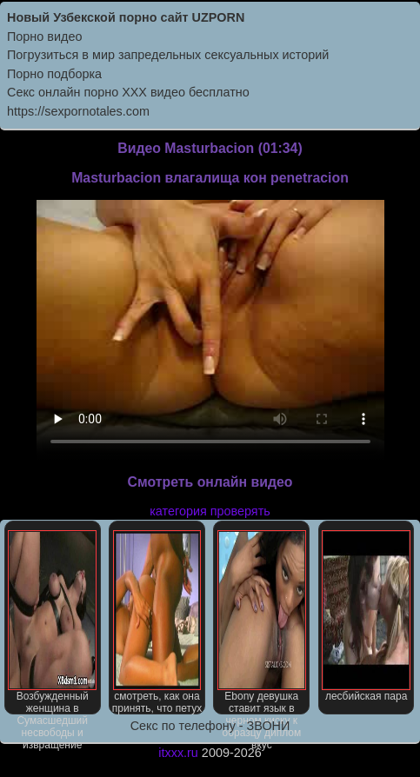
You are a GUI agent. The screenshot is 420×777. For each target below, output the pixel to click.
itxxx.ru (178, 753)
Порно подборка (54, 74)
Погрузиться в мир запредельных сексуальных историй (168, 55)
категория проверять (210, 511)
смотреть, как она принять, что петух (157, 622)
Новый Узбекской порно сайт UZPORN (125, 17)
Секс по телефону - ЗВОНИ (210, 726)
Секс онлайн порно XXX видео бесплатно (128, 92)
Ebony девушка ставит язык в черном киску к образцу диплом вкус (261, 622)
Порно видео (44, 36)
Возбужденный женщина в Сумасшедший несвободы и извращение (52, 622)
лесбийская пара (366, 616)
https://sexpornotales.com (78, 111)
